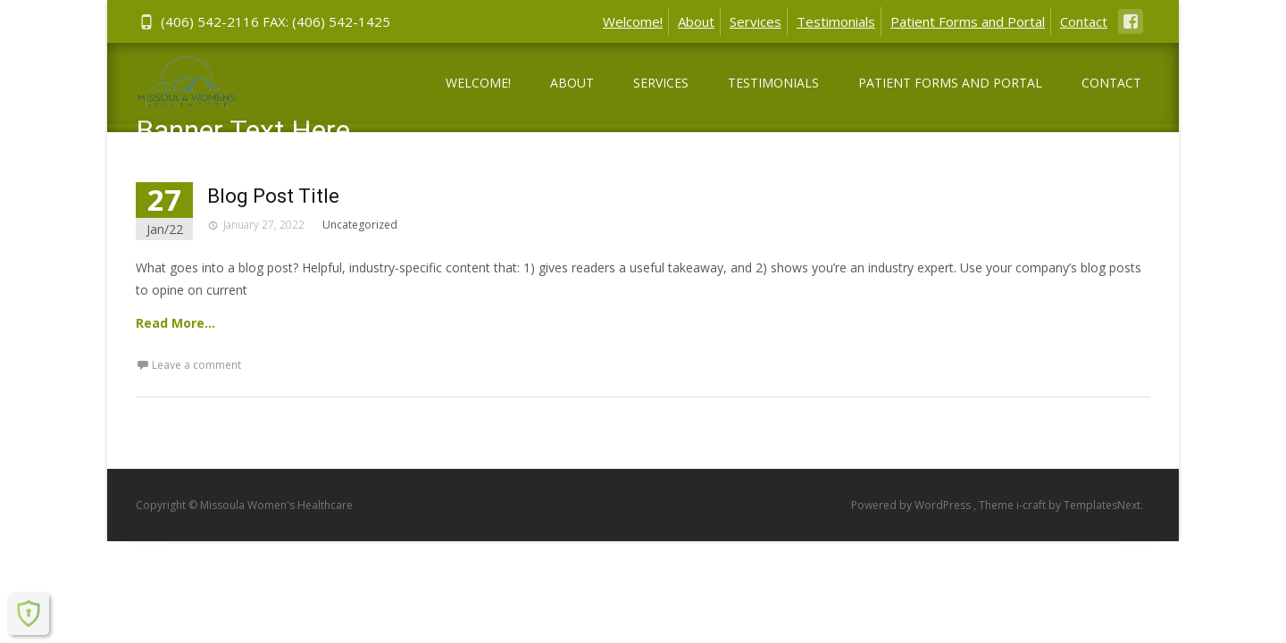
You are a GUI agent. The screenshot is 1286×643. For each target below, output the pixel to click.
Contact (1083, 21)
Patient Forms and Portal (967, 21)
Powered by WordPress (912, 505)
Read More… (175, 322)
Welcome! (633, 21)
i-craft (1032, 505)
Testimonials (836, 21)
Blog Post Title (273, 196)
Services (755, 21)
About (696, 21)
